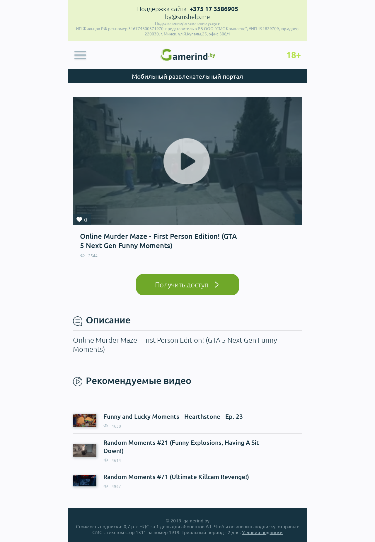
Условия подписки (262, 532)
